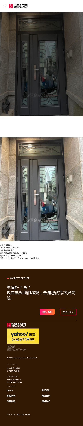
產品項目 (46, 390)
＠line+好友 (68, 311)
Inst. (28, 414)
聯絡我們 (46, 401)
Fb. (18, 414)
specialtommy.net (29, 358)
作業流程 (11, 401)
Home (10, 390)
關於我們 (11, 395)
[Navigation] (4, 6)
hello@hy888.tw (14, 379)
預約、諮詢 (47, 311)
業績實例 (46, 395)
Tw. (23, 414)
